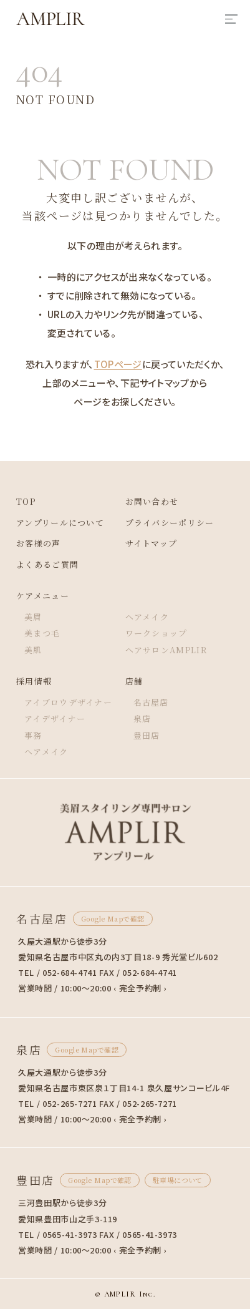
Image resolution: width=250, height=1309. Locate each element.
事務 (33, 735)
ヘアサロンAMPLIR (166, 650)
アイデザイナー (54, 718)
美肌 (33, 650)
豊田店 (146, 735)
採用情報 (34, 681)
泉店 (142, 718)
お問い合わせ (152, 501)
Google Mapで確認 (113, 918)
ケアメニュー (42, 595)
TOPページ (118, 364)
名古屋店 (151, 702)
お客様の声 (38, 543)
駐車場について (178, 1180)
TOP (26, 501)
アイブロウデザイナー (68, 702)
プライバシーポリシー (169, 522)
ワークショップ (156, 633)
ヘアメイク (147, 617)
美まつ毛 (42, 633)
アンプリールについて (60, 522)
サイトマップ (151, 543)
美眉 (33, 617)
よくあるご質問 (47, 564)
